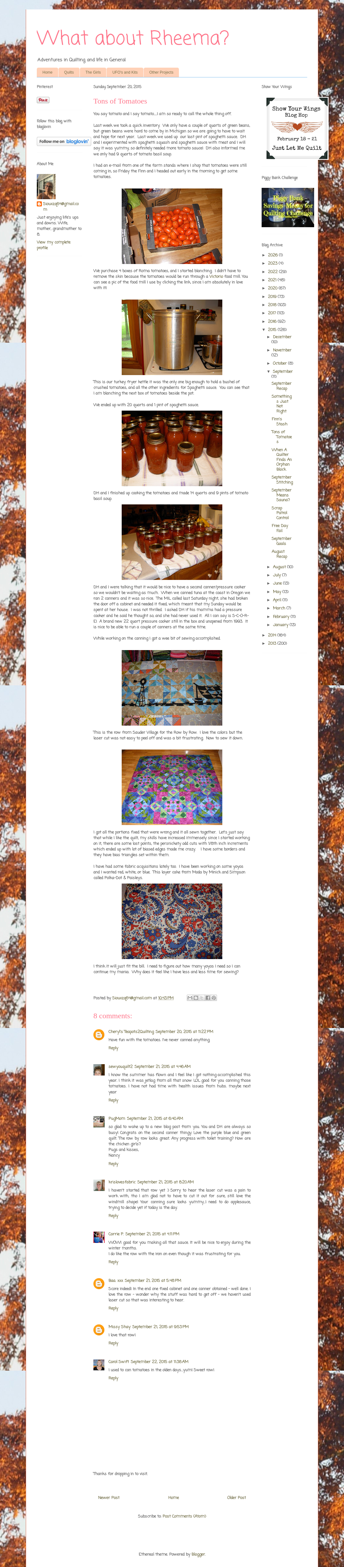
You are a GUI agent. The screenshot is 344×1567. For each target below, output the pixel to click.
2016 (273, 322)
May (277, 592)
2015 (273, 330)
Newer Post (108, 1498)
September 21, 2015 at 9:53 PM (160, 1327)
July (277, 575)
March (279, 608)
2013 (272, 644)
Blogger (198, 1555)
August (280, 567)
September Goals (281, 541)
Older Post (236, 1498)
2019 (273, 297)
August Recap (279, 554)
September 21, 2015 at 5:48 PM (153, 1281)
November (282, 350)
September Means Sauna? (281, 495)
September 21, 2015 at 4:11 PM (152, 1234)
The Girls (93, 72)
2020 (273, 288)
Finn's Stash (279, 421)
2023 (273, 264)
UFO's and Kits (124, 72)
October (280, 364)
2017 (272, 313)
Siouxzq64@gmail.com (61, 207)
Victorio (216, 277)
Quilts (69, 72)
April (277, 600)
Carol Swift (118, 1362)
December (282, 337)
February (282, 617)
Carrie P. (116, 1234)
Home (47, 72)
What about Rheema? (133, 39)
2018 (273, 305)
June (278, 584)
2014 (272, 635)
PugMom (116, 1119)
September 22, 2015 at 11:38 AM (159, 1362)
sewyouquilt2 (120, 1067)
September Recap (281, 386)
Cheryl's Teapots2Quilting (131, 1032)
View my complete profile (53, 245)
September (283, 372)
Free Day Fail (280, 528)
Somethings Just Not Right (281, 404)
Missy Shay (119, 1327)
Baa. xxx (115, 1281)
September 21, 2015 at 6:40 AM (155, 1119)
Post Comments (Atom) (184, 1516)
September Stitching (282, 480)
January (281, 625)
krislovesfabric (122, 1182)
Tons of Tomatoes (282, 437)
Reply (113, 1048)
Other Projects (161, 72)
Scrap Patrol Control (280, 513)
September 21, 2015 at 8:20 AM (165, 1182)
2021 (273, 280)
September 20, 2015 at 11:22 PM (184, 1032)
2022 (273, 272)
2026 (273, 255)
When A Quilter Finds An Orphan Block (282, 460)
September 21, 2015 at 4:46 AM (163, 1067)
